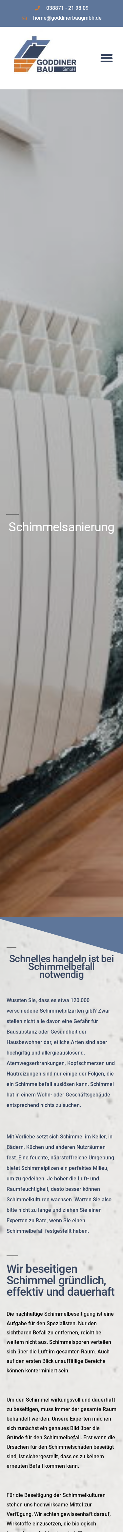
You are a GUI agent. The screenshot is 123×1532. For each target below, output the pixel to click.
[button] (106, 58)
